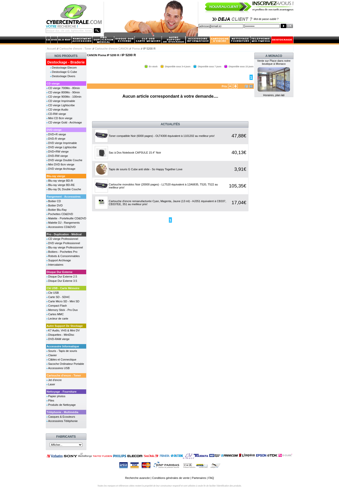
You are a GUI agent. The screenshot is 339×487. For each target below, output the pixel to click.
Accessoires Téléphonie (63, 420)
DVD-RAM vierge (59, 339)
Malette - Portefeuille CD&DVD (67, 218)
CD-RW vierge (57, 113)
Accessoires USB (59, 368)
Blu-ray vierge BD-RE (61, 184)
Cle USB (53, 292)
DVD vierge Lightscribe (62, 147)
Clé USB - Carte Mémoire (63, 288)
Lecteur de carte (58, 318)
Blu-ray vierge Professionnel (65, 247)
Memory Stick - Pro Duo (63, 309)
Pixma (136, 48)
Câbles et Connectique (62, 359)
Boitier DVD (55, 205)
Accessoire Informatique (63, 346)
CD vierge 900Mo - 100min (64, 96)
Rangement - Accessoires (64, 196)
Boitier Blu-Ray (57, 209)
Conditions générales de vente (171, 477)
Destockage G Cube (64, 71)
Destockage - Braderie (66, 62)
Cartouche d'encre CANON (111, 48)
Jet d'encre (55, 380)
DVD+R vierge (57, 134)
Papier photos (56, 396)
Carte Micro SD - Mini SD (63, 301)
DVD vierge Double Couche (65, 160)
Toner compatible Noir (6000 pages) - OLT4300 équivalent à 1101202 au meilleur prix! (162, 135)
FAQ (211, 477)
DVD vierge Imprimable (62, 142)
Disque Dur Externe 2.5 (62, 276)
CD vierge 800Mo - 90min (64, 92)
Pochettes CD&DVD (60, 214)
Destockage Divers (63, 76)
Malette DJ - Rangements (64, 222)
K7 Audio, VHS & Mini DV (64, 330)
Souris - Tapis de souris (62, 350)
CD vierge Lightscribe (61, 105)
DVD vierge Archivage (62, 168)
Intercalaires (55, 264)
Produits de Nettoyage (62, 404)
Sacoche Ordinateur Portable (66, 363)
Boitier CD (54, 201)
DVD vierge (54, 129)
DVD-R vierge (56, 138)
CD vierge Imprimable (61, 100)
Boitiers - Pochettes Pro (63, 251)
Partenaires (199, 477)
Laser (51, 384)
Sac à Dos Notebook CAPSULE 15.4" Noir (135, 152)
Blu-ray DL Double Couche (64, 189)
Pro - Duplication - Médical (64, 234)
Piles (51, 400)
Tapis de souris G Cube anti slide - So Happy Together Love (145, 169)
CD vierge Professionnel (63, 238)
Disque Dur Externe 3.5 (62, 280)
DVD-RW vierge (58, 155)
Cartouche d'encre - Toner (75, 48)
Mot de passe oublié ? (266, 19)
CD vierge (53, 83)
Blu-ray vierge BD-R (60, 180)
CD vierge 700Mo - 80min (64, 88)
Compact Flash (57, 305)
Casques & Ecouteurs (61, 416)
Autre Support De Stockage (65, 325)
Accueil (51, 48)
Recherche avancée (137, 477)
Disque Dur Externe (60, 271)
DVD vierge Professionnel (64, 243)
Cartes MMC (56, 314)
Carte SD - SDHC (59, 297)
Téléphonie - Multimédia (62, 412)
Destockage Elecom (64, 67)
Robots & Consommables (64, 256)
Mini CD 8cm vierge (60, 118)
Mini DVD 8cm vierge (61, 164)
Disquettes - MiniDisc (61, 334)
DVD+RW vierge (58, 151)
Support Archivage (59, 260)
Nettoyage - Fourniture (62, 391)
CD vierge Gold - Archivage (65, 122)
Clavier (52, 355)
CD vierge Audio (58, 109)
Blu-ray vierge (56, 176)
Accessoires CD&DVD (62, 226)
